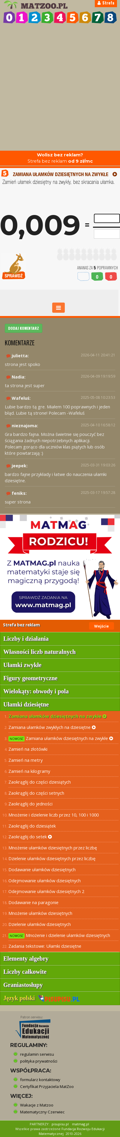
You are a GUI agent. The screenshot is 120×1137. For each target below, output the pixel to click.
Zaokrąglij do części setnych (36, 793)
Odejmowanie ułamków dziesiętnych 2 (46, 891)
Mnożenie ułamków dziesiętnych (40, 913)
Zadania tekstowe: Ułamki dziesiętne (44, 946)
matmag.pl (80, 1124)
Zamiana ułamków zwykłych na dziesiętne (52, 727)
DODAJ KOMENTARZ (23, 328)
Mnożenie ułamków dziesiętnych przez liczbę (52, 848)
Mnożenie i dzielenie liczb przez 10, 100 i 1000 (53, 815)
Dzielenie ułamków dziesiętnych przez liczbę (51, 858)
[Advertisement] (60, 88)
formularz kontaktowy (40, 1079)
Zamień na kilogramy (29, 771)
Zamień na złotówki (27, 749)
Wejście (101, 626)
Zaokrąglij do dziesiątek (32, 826)
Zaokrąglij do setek (30, 837)
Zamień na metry (25, 760)
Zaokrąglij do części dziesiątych (39, 782)
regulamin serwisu (37, 1054)
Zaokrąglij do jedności (30, 804)
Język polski (41, 998)
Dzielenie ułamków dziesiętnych (39, 924)
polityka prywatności (38, 1061)
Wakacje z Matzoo (36, 1105)
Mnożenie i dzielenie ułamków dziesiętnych (59, 935)
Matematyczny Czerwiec (42, 1112)
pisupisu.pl (60, 1124)
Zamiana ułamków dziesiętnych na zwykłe (57, 716)
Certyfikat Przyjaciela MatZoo (47, 1086)
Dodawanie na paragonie (33, 902)
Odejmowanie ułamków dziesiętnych (44, 880)
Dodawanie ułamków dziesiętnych (42, 869)
